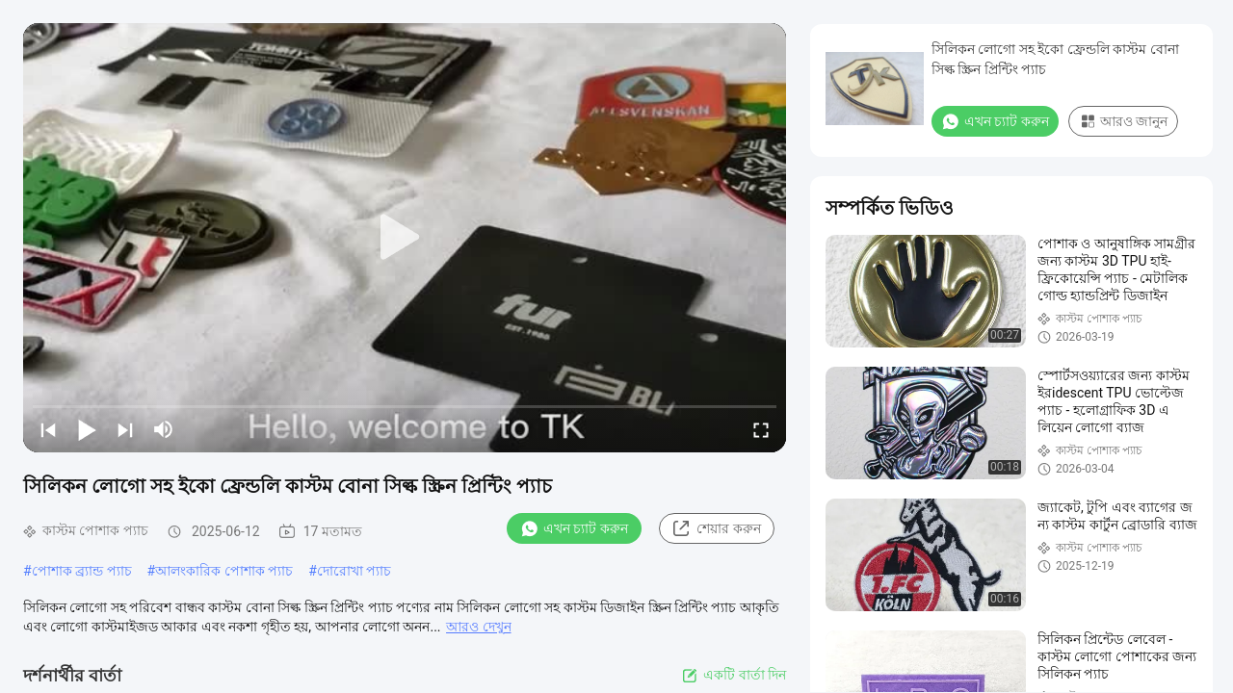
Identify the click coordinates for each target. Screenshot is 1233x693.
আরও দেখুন (478, 626)
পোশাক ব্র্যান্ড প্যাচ (82, 570)
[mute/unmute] (163, 429)
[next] (125, 429)
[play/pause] (86, 429)
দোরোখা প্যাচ (354, 570)
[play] (404, 238)
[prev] (48, 429)
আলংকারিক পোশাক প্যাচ (224, 570)
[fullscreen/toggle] (761, 429)
